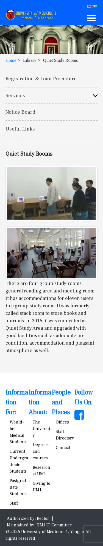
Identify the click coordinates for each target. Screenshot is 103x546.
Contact (63, 447)
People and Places (61, 402)
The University (41, 428)
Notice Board (20, 112)
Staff (14, 503)
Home (10, 60)
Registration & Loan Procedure (41, 78)
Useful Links (20, 129)
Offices (62, 422)
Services (15, 95)
